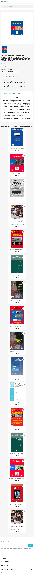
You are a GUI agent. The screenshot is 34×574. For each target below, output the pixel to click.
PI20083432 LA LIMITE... (17, 300)
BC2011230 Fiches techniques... (17, 199)
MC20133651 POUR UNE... (17, 529)
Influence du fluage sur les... (17, 326)
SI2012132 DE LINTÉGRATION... (17, 377)
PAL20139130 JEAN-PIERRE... (17, 453)
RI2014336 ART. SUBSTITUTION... (17, 479)
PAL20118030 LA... (17, 275)
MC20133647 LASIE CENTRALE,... (17, 224)
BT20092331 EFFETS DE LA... (17, 250)
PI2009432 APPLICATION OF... (17, 351)
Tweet (9, 76)
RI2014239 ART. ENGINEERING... (17, 173)
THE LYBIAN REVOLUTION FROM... (17, 504)
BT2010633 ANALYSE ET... (17, 428)
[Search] (17, 6)
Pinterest (13, 76)
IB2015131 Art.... (17, 402)
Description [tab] (7, 93)
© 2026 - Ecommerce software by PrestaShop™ (13, 572)
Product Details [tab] (17, 93)
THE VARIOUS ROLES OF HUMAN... (17, 148)
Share (6, 76)
